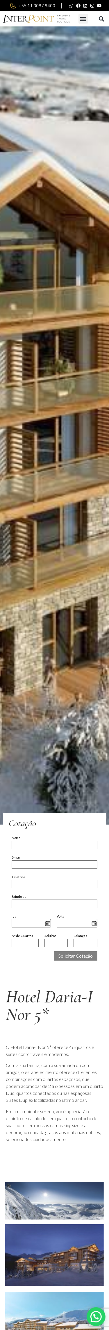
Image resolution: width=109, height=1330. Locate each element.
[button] (83, 19)
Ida (14, 916)
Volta (60, 916)
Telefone (18, 877)
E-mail (16, 857)
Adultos (50, 935)
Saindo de (19, 896)
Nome (16, 837)
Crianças (80, 935)
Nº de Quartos (22, 935)
